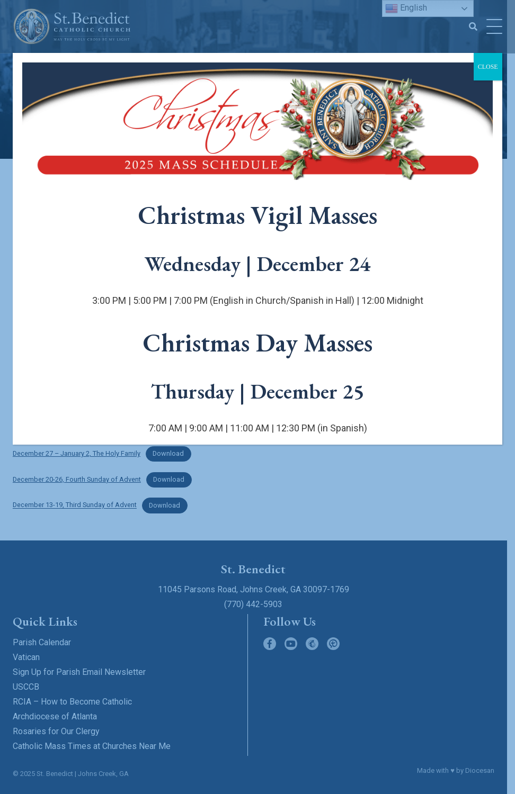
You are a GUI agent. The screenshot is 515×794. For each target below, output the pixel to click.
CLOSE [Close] (488, 66)
